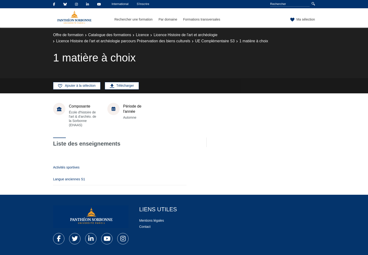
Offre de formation (68, 35)
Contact (145, 227)
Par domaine (168, 19)
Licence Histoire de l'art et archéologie (185, 35)
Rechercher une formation (133, 19)
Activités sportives (66, 167)
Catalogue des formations (109, 35)
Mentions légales (151, 220)
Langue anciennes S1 (69, 179)
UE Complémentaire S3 (215, 41)
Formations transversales (201, 19)
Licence (142, 35)
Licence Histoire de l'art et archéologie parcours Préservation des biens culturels (123, 41)
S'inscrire (143, 4)
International (120, 4)
